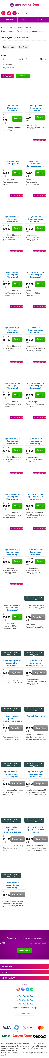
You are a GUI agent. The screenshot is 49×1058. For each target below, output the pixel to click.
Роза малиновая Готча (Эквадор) (35, 606)
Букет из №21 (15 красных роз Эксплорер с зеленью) (12, 775)
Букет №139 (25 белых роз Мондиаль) (12, 330)
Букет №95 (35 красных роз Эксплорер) (35, 441)
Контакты (9, 19)
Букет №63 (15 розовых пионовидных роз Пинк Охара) (12, 830)
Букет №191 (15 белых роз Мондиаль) (12, 219)
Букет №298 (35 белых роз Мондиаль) (12, 385)
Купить (19, 119)
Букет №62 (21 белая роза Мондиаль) (12, 274)
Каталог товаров (24, 27)
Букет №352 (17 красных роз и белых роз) (35, 774)
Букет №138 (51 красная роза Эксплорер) (12, 552)
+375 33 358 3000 (24, 1003)
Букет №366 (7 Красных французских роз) (35, 163)
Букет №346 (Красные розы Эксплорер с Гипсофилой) (35, 220)
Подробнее (38, 617)
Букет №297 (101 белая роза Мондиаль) (35, 552)
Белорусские (8, 47)
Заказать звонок (25, 1013)
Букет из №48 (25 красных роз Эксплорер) (35, 385)
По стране (21, 31)
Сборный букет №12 (35, 716)
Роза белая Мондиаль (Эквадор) (12, 108)
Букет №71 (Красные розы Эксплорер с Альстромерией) (35, 331)
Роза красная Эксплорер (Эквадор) (35, 108)
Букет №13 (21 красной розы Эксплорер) (12, 885)
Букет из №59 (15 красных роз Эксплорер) (35, 274)
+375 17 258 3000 (24, 995)
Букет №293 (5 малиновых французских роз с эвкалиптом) (35, 664)
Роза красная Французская (12, 162)
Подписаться (24, 951)
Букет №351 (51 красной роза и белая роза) (35, 496)
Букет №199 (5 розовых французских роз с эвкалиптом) (12, 719)
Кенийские (23, 47)
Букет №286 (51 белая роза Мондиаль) (12, 441)
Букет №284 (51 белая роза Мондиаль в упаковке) (12, 498)
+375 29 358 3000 (24, 999)
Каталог (38, 20)
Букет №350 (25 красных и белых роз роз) (35, 829)
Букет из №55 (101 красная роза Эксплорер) (12, 607)
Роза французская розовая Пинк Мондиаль (12, 663)
